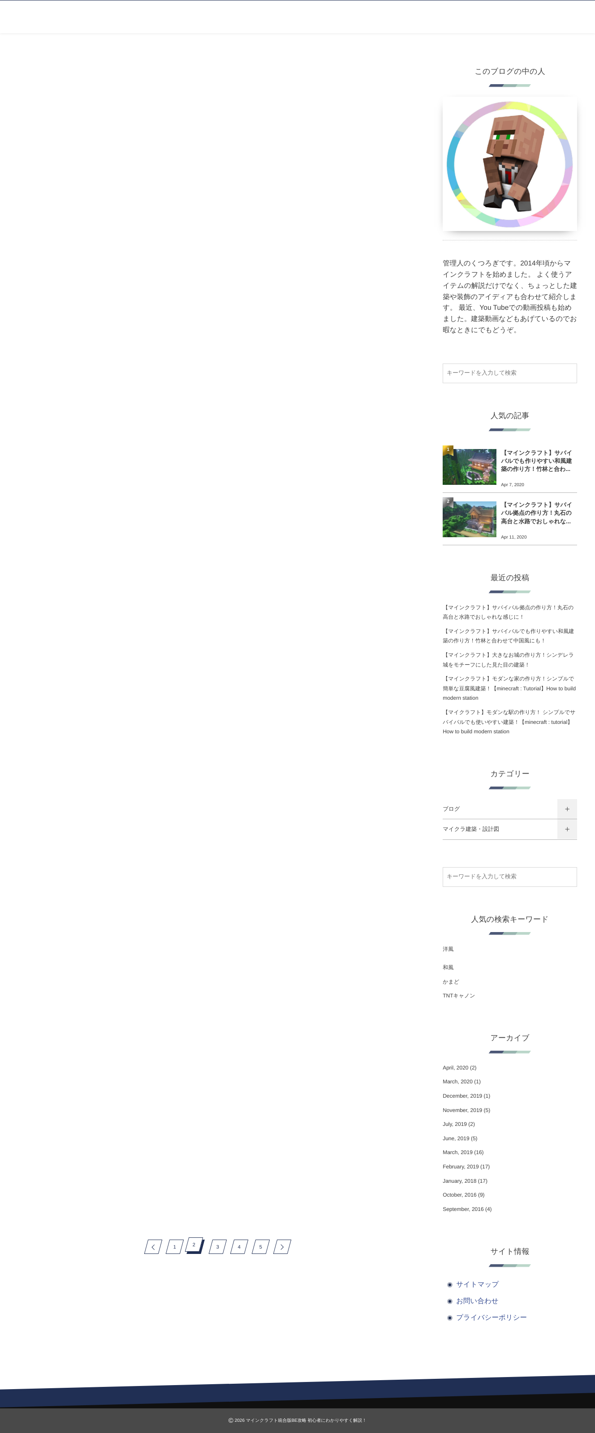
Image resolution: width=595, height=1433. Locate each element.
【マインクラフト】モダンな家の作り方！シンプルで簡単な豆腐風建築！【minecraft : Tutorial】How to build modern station (509, 688)
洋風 (448, 949)
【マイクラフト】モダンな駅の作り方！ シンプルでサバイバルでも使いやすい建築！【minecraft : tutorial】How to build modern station (509, 722)
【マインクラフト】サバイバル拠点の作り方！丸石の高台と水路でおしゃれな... (536, 512)
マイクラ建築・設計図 (471, 829)
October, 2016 (459, 1195)
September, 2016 (463, 1209)
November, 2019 (462, 1110)
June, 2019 (456, 1138)
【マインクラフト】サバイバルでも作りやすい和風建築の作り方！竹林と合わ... (536, 460)
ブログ (451, 809)
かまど (451, 982)
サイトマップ (477, 1284)
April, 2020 (455, 1068)
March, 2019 (458, 1152)
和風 (448, 967)
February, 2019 (461, 1167)
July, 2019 (455, 1124)
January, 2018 (459, 1181)
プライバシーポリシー (491, 1318)
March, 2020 (458, 1081)
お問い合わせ (477, 1301)
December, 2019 (462, 1096)
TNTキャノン (459, 995)
